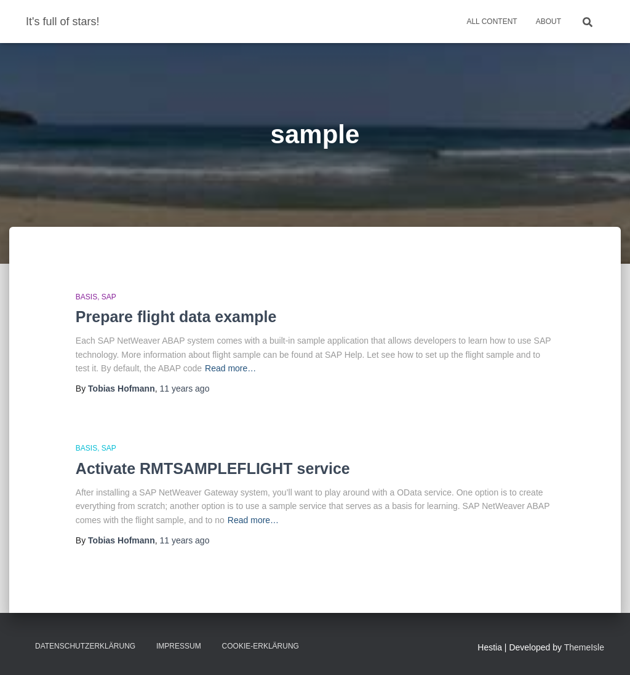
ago (184, 388)
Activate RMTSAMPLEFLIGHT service (213, 468)
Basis (86, 297)
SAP (109, 297)
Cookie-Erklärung (260, 646)
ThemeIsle (584, 647)
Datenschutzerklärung (85, 646)
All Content (491, 21)
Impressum (178, 646)
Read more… (230, 368)
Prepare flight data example (176, 316)
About (548, 21)
